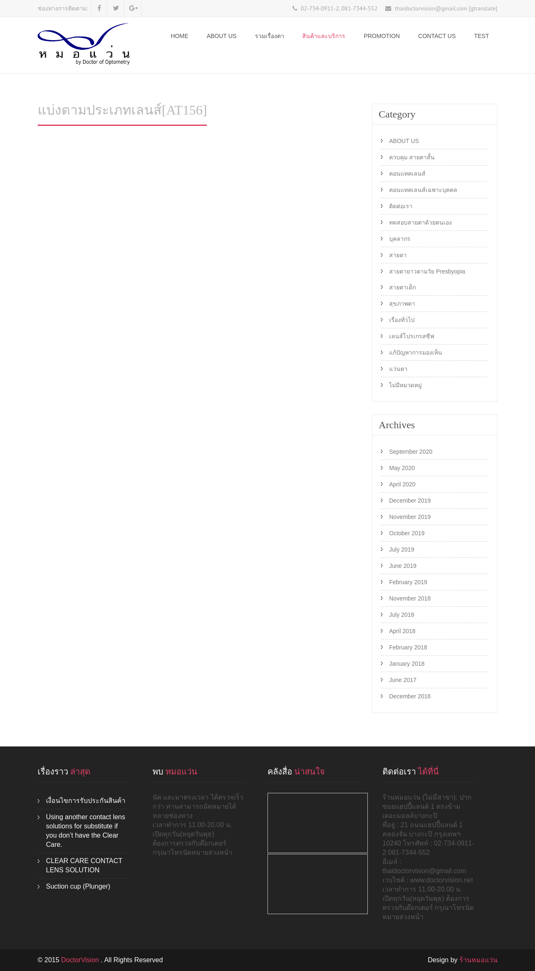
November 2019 (410, 517)
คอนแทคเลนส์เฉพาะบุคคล (423, 190)
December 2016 (410, 696)
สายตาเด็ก (402, 287)
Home (180, 36)
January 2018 (407, 663)
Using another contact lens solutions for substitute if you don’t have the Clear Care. (85, 830)
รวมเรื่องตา (269, 36)
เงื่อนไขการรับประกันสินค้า (85, 800)
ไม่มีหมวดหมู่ (405, 385)
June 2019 (402, 565)
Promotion (382, 36)
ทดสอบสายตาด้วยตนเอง (420, 222)
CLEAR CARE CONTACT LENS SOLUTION (84, 865)
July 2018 (401, 614)
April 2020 (402, 484)
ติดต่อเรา (401, 206)
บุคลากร (399, 238)
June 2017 (402, 680)
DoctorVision (81, 959)
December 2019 (410, 500)
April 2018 (402, 631)
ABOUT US (221, 36)
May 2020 (402, 468)
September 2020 (411, 451)
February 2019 (408, 582)
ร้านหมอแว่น (478, 959)
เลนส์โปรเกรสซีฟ (411, 336)
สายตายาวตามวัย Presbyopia (427, 271)
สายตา (398, 255)
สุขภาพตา (402, 303)
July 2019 (401, 549)
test (481, 36)
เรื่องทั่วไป (402, 320)
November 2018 (410, 598)
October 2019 (407, 533)
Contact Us (437, 36)
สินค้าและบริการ (323, 36)
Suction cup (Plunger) (78, 886)
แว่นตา (398, 368)
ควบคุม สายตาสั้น (412, 157)
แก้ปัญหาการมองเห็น (415, 352)
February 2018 (408, 647)
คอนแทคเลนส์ (407, 173)
